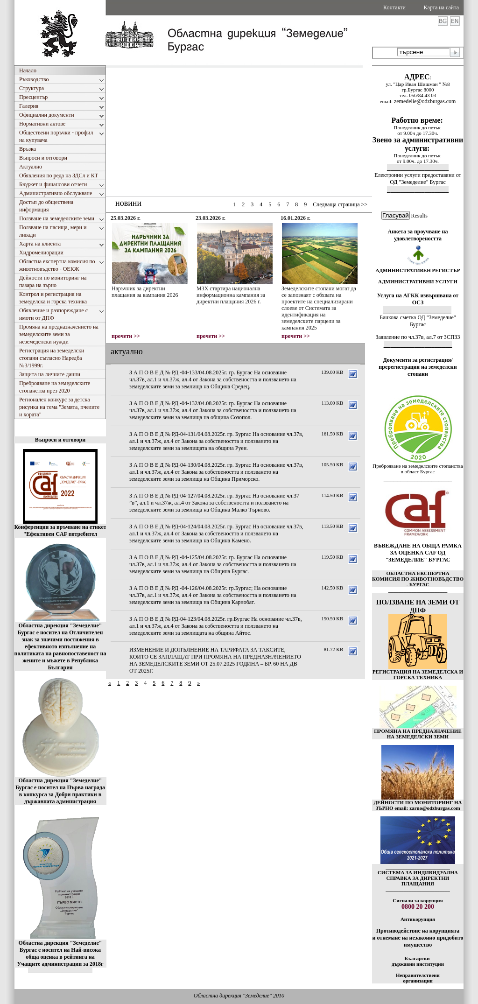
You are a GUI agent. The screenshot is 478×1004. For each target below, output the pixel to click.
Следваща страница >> (340, 204)
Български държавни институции (418, 961)
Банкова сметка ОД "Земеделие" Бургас (418, 321)
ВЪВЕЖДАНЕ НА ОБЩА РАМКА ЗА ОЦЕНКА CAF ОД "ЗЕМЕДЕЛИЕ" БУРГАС (418, 552)
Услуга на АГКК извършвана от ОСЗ (418, 299)
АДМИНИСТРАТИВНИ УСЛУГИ (417, 281)
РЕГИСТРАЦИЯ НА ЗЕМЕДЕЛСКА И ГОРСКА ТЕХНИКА (418, 674)
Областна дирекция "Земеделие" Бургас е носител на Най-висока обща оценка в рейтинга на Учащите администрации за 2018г (60, 953)
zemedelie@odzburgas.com (425, 101)
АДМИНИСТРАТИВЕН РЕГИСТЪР (417, 270)
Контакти (394, 7)
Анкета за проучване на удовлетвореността (418, 235)
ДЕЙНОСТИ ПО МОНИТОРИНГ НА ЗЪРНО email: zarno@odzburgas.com (417, 805)
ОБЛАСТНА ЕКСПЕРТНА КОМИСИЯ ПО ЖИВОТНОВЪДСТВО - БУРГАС (418, 578)
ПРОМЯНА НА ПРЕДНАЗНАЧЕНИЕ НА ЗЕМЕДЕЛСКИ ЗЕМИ (418, 733)
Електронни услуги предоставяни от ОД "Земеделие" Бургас (417, 178)
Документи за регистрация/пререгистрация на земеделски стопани (418, 367)
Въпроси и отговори (60, 439)
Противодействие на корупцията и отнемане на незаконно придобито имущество (417, 937)
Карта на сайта (441, 7)
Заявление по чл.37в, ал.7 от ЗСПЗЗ (417, 337)
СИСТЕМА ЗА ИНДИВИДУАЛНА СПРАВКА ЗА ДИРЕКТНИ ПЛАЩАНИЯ (418, 878)
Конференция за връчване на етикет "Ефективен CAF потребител (60, 530)
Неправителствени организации (418, 977)
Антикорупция (418, 919)
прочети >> (126, 336)
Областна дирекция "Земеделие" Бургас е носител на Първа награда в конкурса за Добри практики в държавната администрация (60, 791)
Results (419, 215)
